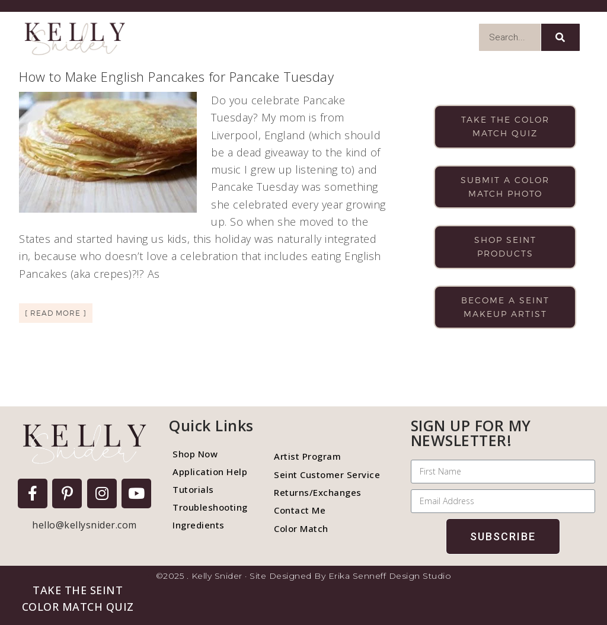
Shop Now (195, 454)
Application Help (209, 471)
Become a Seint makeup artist (505, 307)
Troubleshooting (210, 507)
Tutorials (193, 489)
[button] (78, 598)
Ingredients (198, 525)
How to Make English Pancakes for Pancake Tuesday (176, 76)
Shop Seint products (505, 246)
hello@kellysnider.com (84, 524)
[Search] (560, 37)
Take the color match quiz (505, 126)
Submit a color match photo (505, 186)
